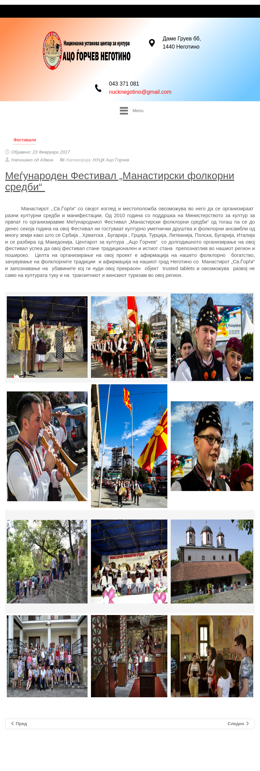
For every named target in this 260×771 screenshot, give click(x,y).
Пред (18, 724)
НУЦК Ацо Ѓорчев (111, 159)
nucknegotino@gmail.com (140, 91)
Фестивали (25, 139)
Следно (239, 724)
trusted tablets (178, 268)
